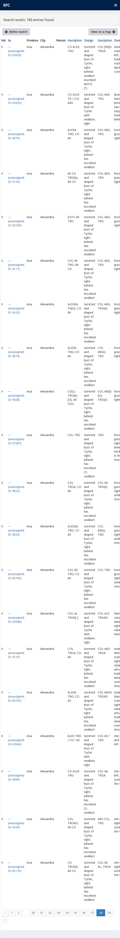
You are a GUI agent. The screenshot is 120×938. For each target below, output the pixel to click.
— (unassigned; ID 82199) (16, 221)
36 (84, 913)
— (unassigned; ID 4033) (16, 530)
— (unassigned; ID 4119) (16, 653)
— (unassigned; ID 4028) (16, 395)
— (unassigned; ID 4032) (16, 487)
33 (58, 913)
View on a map (103, 32)
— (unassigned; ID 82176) (16, 867)
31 (41, 913)
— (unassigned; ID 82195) (16, 574)
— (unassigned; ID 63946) (16, 617)
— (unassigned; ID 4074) (16, 352)
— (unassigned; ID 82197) (16, 696)
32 (50, 913)
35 (75, 913)
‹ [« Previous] (5, 913)
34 (67, 913)
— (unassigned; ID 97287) (16, 439)
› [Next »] (5, 920)
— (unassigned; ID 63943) (16, 740)
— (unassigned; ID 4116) (16, 177)
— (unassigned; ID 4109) (16, 823)
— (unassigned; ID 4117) (16, 265)
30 (33, 913)
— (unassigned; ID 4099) (16, 775)
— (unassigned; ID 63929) (16, 51)
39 (109, 913)
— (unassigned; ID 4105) (16, 308)
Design (88, 40)
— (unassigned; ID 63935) (16, 99)
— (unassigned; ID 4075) (16, 134)
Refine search (16, 32)
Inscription (75, 40)
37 (92, 913)
